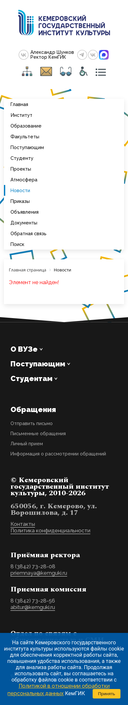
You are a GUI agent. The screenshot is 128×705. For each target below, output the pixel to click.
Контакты (22, 524)
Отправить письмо (31, 423)
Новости (20, 190)
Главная (19, 104)
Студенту (21, 158)
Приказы (20, 201)
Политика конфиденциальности (50, 531)
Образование (26, 126)
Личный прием (26, 443)
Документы (23, 222)
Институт (21, 115)
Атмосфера (23, 179)
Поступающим (27, 147)
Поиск (17, 244)
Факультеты (24, 136)
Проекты (20, 169)
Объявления (24, 212)
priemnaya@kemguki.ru (38, 573)
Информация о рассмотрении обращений (58, 453)
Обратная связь (28, 233)
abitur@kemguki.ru (32, 607)
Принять (106, 693)
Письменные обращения (38, 433)
